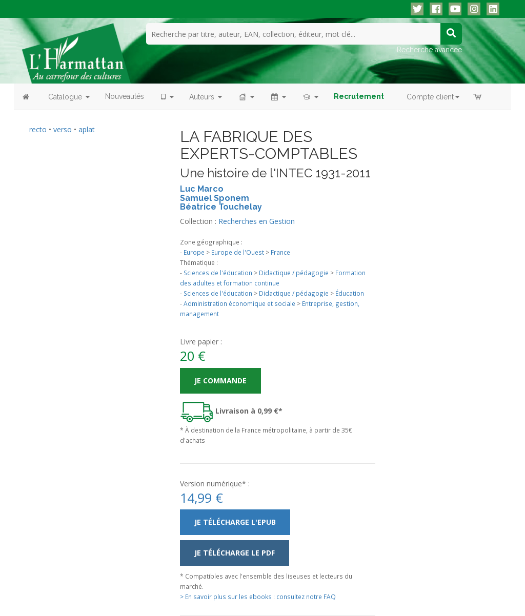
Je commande (220, 380)
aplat (86, 129)
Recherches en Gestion (256, 221)
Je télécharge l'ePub (235, 522)
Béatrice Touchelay (221, 207)
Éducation (349, 293)
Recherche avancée (429, 50)
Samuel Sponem (214, 198)
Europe (194, 252)
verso (62, 129)
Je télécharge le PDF (234, 553)
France (280, 252)
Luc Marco (202, 189)
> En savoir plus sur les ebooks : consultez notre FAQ (258, 596)
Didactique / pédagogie (294, 273)
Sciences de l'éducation (218, 273)
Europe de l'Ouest (237, 252)
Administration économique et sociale (239, 303)
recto (38, 129)
